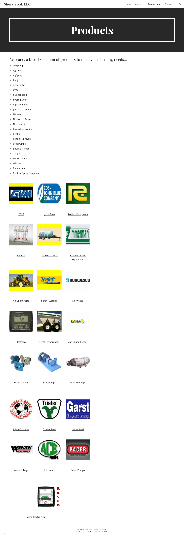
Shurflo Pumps (78, 382)
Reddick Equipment (78, 214)
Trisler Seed (49, 429)
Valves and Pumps (78, 342)
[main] (92, 30)
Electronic (21, 342)
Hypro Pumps (21, 382)
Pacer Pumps (78, 470)
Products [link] (153, 4)
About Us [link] (139, 4)
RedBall (21, 255)
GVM (21, 214)
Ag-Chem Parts (21, 300)
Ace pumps (49, 470)
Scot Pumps (49, 382)
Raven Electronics (35, 517)
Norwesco (77, 300)
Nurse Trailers (50, 255)
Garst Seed (78, 429)
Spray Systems (49, 300)
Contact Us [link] (170, 4)
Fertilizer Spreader (49, 342)
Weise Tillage (21, 470)
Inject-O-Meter (21, 429)
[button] (180, 4)
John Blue (49, 214)
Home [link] (129, 4)
